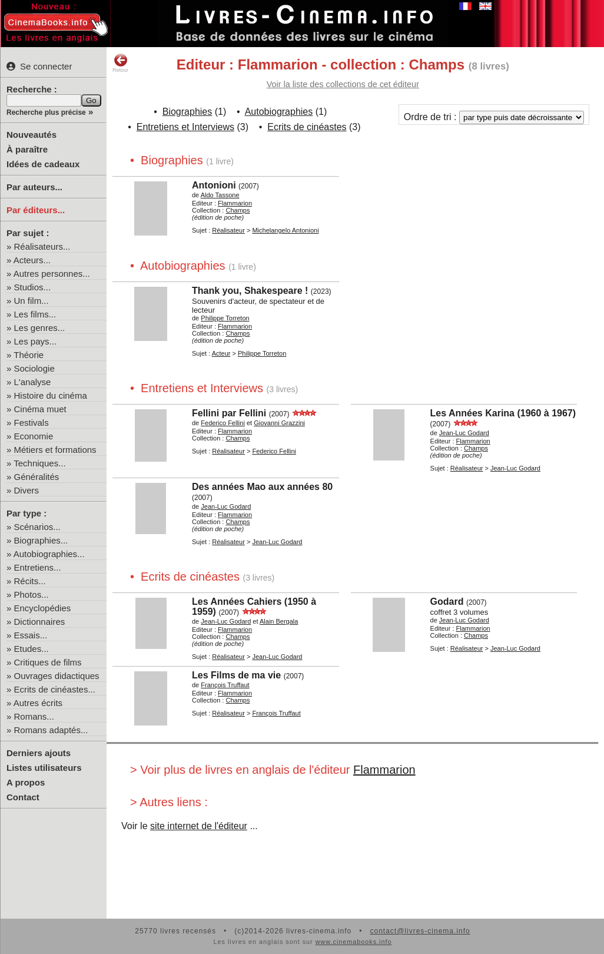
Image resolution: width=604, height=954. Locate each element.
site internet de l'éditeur (198, 826)
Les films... (35, 314)
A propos (25, 782)
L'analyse (32, 382)
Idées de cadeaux (42, 164)
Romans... (34, 716)
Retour (120, 63)
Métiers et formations (55, 450)
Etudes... (31, 649)
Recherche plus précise (46, 112)
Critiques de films (48, 662)
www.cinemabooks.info (354, 941)
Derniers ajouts (38, 753)
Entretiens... (37, 567)
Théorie (29, 355)
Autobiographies (279, 112)
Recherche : (31, 89)
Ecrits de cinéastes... (54, 689)
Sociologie (34, 368)
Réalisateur (228, 230)
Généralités (36, 477)
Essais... (31, 635)
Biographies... (41, 540)
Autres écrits (38, 703)
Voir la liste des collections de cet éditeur (343, 84)
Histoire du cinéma (50, 395)
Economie (34, 436)
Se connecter (39, 66)
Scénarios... (37, 527)
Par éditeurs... (35, 210)
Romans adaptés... (51, 730)
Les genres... (39, 328)
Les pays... (35, 341)
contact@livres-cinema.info (420, 931)
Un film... (31, 301)
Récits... (30, 581)
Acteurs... (32, 260)
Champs (237, 210)
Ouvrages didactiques (56, 676)
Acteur (221, 353)
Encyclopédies (42, 608)
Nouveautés (31, 135)
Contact (22, 797)
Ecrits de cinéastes (306, 127)
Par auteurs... (34, 187)
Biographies (187, 112)
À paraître (27, 149)
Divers (26, 490)
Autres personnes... (52, 274)
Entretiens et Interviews (185, 127)
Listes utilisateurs (44, 768)
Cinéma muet (40, 409)
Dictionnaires (39, 622)
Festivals (31, 423)
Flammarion (384, 769)
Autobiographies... (49, 554)
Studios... (32, 287)
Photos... (31, 594)
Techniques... (39, 463)
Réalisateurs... (42, 246)
